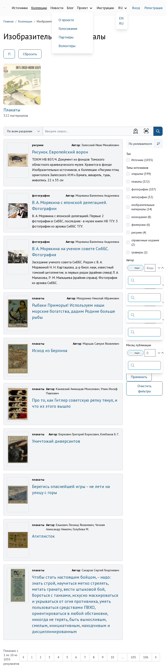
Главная (8, 21)
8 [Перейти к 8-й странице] (94, 657)
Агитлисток (43, 536)
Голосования (68, 28)
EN (121, 18)
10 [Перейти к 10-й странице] (112, 657)
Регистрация (153, 8)
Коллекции (39, 8)
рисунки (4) (138, 232)
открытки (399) (141, 174)
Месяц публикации (138, 345)
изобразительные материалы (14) (143, 207)
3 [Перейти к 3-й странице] (49, 657)
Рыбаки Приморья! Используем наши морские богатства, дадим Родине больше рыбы (73, 311)
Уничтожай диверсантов (56, 441)
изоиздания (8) (141, 217)
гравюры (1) (139, 252)
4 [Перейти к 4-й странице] (58, 657)
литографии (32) (142, 197)
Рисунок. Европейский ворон (60, 152)
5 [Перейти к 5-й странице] (67, 657)
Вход (136, 8)
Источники (20, 8)
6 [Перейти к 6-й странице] (76, 657)
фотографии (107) (143, 189)
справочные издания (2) (145, 242)
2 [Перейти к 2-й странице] (41, 657)
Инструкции (105, 8)
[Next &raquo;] (156, 657)
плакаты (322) (140, 181)
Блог (70, 8)
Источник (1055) (142, 160)
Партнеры (66, 37)
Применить (139, 377)
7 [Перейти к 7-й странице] (85, 657)
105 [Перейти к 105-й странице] (133, 657)
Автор (130, 260)
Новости (56, 8)
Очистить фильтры (144, 388)
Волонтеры (67, 46)
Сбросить (30, 54)
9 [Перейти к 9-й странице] (103, 657)
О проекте (66, 20)
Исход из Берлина (49, 350)
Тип (128, 154)
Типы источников (137, 168)
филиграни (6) (140, 225)
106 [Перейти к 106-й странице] (145, 657)
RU (121, 23)
